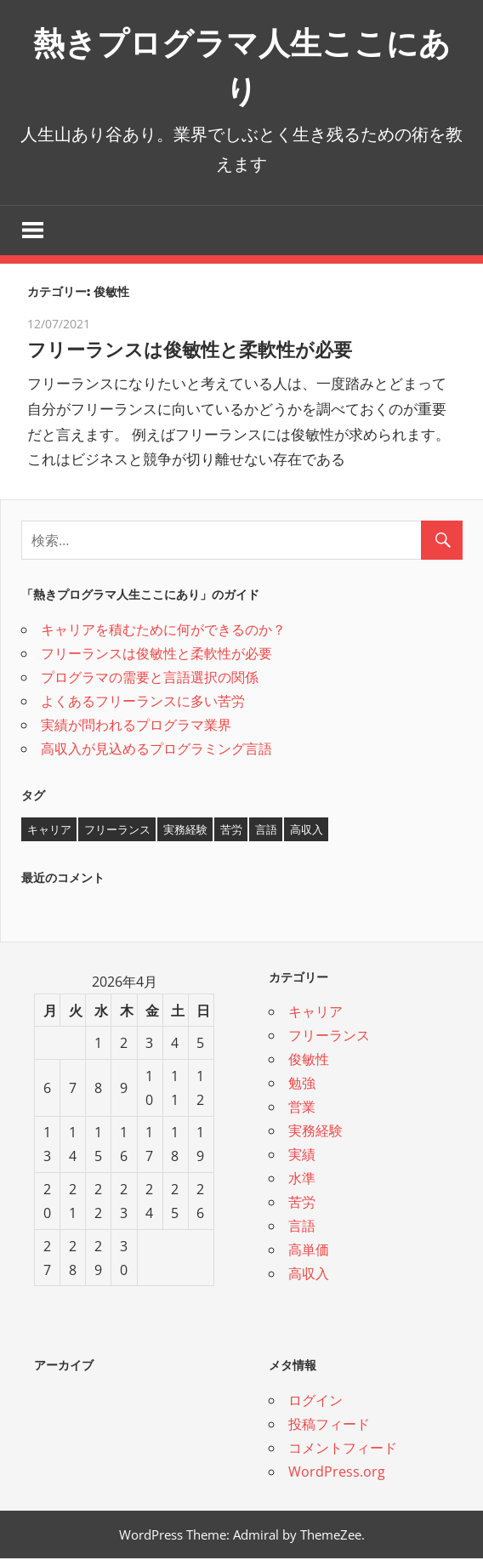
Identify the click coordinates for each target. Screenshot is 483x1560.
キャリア (315, 1013)
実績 (301, 1156)
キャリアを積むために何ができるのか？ (163, 630)
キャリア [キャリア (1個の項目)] (49, 830)
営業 (301, 1108)
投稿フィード (329, 1424)
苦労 (301, 1203)
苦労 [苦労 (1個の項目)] (231, 830)
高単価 (308, 1251)
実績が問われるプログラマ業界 (136, 725)
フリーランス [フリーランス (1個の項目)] (117, 830)
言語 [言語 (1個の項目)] (266, 830)
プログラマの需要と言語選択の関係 (150, 678)
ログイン (315, 1401)
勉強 (301, 1084)
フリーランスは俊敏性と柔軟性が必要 (204, 350)
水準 (301, 1179)
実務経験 (315, 1132)
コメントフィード (342, 1448)
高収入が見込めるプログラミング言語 (156, 749)
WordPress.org (336, 1472)
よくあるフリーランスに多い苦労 (143, 701)
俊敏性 (308, 1060)
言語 (301, 1227)
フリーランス (329, 1037)
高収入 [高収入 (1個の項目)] (306, 830)
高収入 (308, 1275)
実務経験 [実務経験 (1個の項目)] (185, 830)
